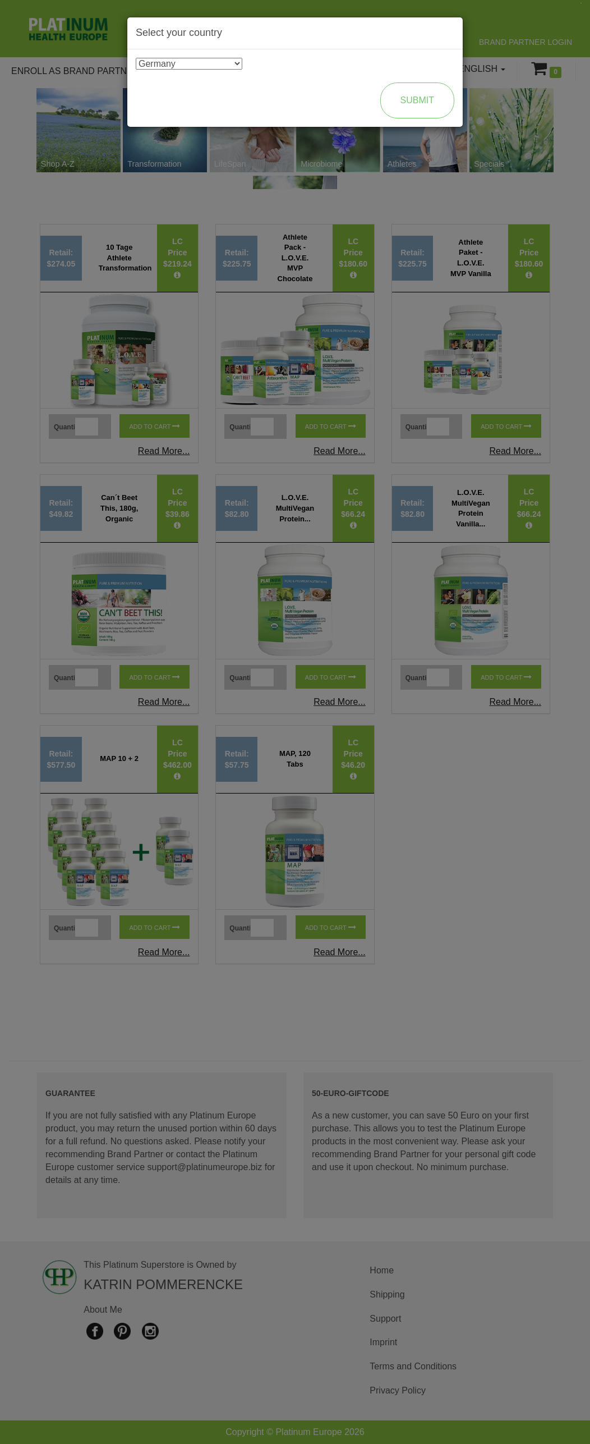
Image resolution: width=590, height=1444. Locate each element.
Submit (417, 100)
